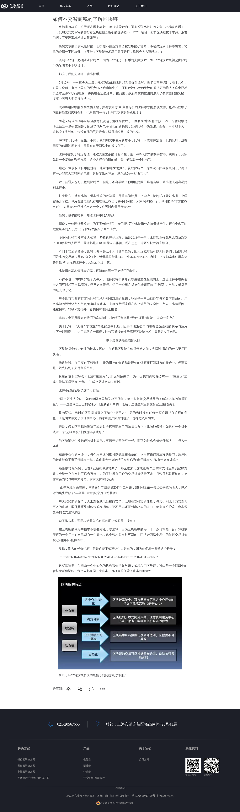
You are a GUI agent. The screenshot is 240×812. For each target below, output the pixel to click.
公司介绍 (144, 759)
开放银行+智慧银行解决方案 (33, 777)
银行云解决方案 (26, 759)
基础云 (87, 765)
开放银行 (208, 775)
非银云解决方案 (26, 771)
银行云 (87, 759)
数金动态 (114, 6)
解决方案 (65, 6)
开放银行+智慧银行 (94, 777)
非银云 (87, 771)
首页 (41, 6)
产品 (90, 6)
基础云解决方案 (26, 765)
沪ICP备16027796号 (143, 795)
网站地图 (139, 803)
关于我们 (141, 6)
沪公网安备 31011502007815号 (114, 803)
